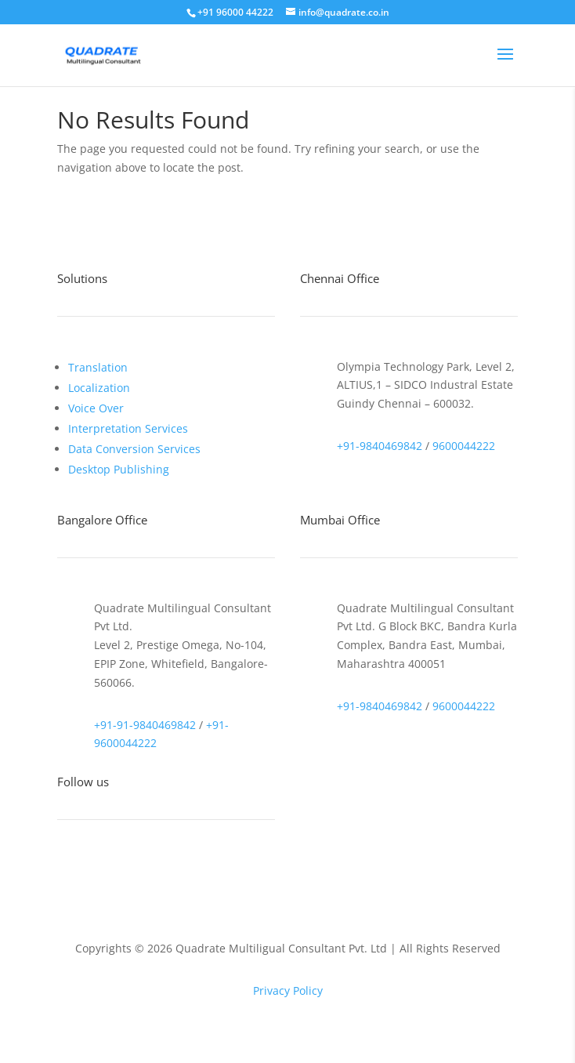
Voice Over (96, 408)
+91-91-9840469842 (145, 724)
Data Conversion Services (134, 448)
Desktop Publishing (118, 469)
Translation (98, 367)
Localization (99, 387)
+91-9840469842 (379, 445)
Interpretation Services (128, 428)
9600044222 (463, 445)
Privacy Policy (288, 990)
